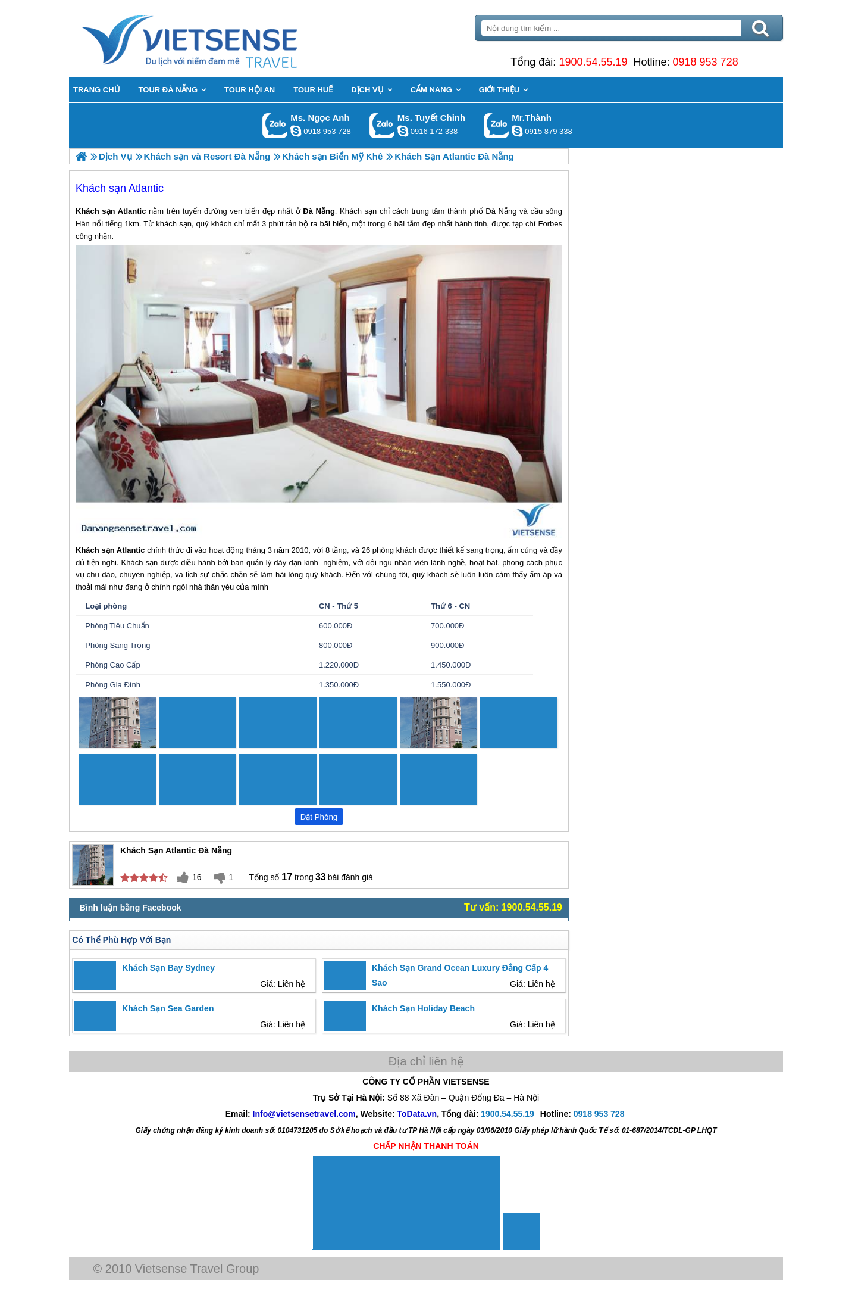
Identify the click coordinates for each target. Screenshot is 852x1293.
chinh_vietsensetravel (403, 131)
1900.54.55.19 (593, 62)
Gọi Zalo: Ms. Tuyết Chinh (382, 125)
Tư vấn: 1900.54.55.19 (513, 907)
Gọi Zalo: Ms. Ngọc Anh (275, 125)
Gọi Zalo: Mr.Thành (496, 125)
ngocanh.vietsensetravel (296, 131)
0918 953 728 (705, 62)
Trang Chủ (219, 38)
